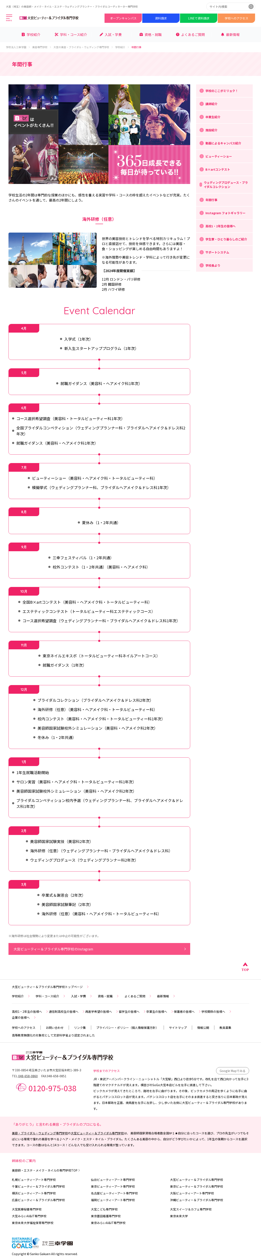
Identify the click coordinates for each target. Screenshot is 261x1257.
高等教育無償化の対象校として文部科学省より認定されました (53, 1035)
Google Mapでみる (233, 1071)
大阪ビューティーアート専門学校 (192, 1193)
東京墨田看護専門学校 (106, 1216)
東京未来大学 (179, 1216)
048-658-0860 (28, 1076)
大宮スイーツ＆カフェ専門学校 (191, 1209)
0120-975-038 (52, 1088)
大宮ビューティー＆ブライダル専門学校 (97, 1133)
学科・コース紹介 (51, 996)
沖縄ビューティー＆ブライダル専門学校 (196, 1200)
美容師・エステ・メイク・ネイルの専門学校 (46, 1170)
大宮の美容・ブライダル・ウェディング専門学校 (83, 47)
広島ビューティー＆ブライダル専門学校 (38, 1200)
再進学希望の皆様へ (102, 1011)
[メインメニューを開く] (9, 18)
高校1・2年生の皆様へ (30, 1011)
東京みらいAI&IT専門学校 (108, 1223)
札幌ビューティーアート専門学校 (34, 1179)
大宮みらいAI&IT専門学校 (29, 1216)
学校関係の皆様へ (216, 1011)
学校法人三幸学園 (18, 47)
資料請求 (161, 18)
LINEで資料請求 (198, 18)
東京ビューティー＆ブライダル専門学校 (196, 1186)
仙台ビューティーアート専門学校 (113, 1179)
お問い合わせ (55, 1027)
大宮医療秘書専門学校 (27, 1209)
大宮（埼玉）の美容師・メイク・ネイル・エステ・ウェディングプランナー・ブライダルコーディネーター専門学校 (72, 6)
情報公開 (203, 1027)
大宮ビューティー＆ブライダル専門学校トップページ (50, 987)
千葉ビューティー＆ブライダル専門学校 (38, 1186)
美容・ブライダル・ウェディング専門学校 (40, 1133)
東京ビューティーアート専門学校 (113, 1186)
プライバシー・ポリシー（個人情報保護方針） (127, 1027)
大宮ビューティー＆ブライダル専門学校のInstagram (100, 949)
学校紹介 (122, 47)
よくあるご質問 (138, 996)
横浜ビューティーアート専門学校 (34, 1193)
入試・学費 (82, 996)
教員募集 (225, 1027)
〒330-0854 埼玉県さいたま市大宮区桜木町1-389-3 (46, 1070)
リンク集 (80, 1027)
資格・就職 (108, 996)
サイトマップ (178, 1027)
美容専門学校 (42, 47)
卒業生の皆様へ (160, 1011)
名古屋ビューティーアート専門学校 (114, 1193)
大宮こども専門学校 (104, 1209)
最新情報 (166, 996)
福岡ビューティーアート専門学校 (113, 1200)
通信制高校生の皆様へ (67, 1011)
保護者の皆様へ (187, 1011)
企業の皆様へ (24, 1017)
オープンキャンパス (123, 18)
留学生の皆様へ (132, 1011)
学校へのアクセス (236, 18)
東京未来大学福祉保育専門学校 (32, 1223)
